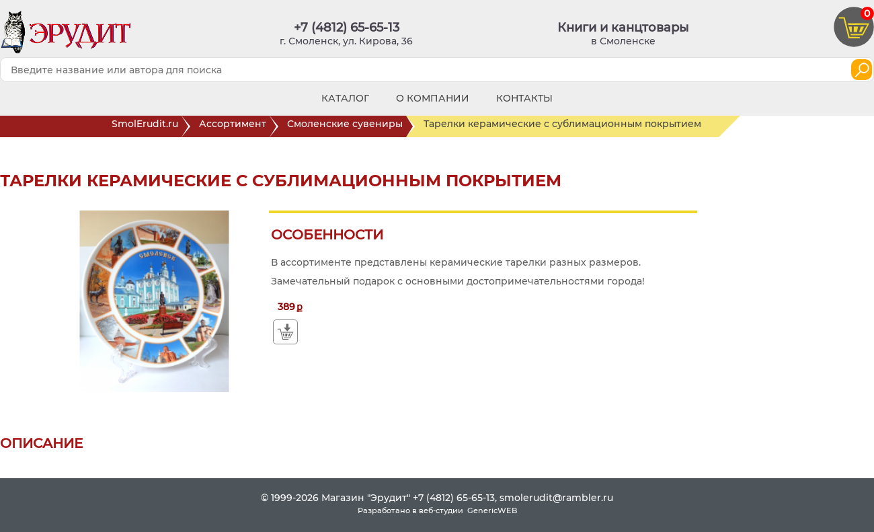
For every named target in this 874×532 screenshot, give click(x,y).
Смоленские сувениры (346, 126)
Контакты (524, 98)
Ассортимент (234, 126)
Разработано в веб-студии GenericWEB (437, 510)
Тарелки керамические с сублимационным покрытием (571, 126)
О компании (432, 98)
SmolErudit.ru (147, 126)
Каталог (345, 98)
